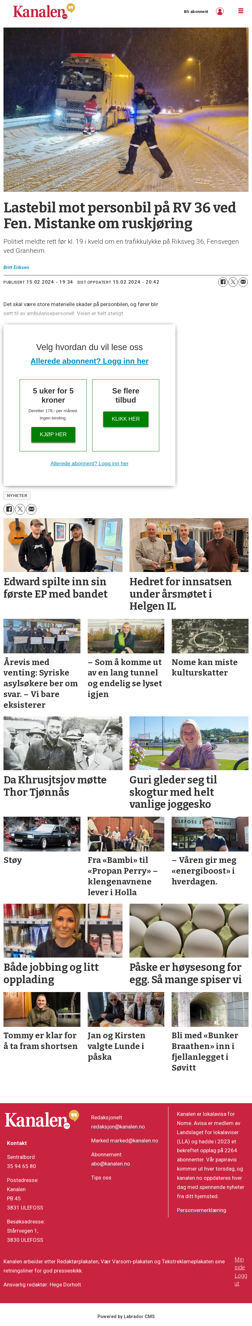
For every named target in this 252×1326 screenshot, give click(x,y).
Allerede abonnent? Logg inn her (89, 361)
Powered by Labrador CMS (126, 1316)
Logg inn (220, 11)
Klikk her (126, 419)
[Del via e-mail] (243, 282)
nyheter (17, 495)
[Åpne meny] (240, 11)
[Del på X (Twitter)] (233, 282)
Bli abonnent (196, 11)
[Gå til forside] (44, 11)
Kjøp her (53, 434)
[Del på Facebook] (223, 282)
